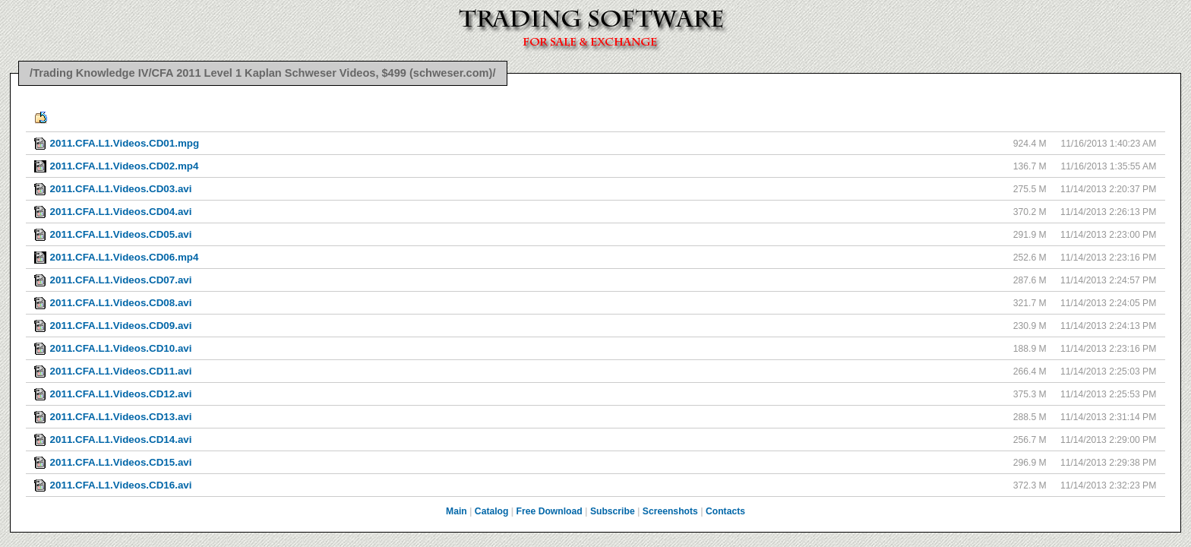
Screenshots (670, 511)
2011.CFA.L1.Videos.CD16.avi (121, 485)
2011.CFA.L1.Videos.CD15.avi (121, 462)
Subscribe (612, 511)
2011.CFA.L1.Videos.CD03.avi (121, 188)
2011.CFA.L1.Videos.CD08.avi (121, 302)
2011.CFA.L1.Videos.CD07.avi (121, 280)
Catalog (492, 511)
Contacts (725, 511)
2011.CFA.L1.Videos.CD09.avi (121, 325)
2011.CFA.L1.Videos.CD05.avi (121, 234)
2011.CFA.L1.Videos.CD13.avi (121, 416)
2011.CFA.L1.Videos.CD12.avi (121, 394)
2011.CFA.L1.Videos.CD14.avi (121, 439)
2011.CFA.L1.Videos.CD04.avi (121, 211)
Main (456, 511)
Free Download (550, 511)
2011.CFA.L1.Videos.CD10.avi (121, 348)
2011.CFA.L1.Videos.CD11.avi (121, 371)
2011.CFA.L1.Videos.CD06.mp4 (124, 257)
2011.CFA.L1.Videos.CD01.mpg (125, 143)
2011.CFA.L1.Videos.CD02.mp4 (124, 166)
